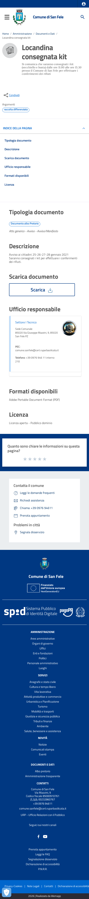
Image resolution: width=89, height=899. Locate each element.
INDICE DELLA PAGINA (19, 128)
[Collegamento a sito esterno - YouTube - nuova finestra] (45, 836)
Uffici (43, 648)
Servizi (42, 675)
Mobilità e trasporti (42, 711)
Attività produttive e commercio (42, 696)
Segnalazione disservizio (42, 859)
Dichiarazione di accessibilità (43, 864)
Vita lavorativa (42, 692)
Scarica (42, 289)
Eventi (42, 754)
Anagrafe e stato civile (43, 682)
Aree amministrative (42, 638)
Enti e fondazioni (42, 653)
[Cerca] (82, 17)
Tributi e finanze (42, 721)
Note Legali (33, 886)
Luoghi (43, 668)
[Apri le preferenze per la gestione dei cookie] (6, 892)
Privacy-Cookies (13, 886)
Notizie (43, 744)
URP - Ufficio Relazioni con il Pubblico (43, 815)
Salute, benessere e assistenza (42, 731)
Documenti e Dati (45, 34)
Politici (42, 658)
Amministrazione (22, 34)
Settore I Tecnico (26, 322)
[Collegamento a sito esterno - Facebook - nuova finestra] (38, 836)
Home (5, 34)
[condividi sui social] (11, 95)
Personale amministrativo (42, 663)
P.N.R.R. (42, 869)
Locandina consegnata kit (16, 38)
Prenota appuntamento (43, 849)
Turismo (42, 706)
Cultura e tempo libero (43, 687)
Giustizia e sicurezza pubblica (42, 716)
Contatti (43, 783)
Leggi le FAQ (42, 854)
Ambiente (43, 726)
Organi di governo (42, 643)
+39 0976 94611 (42, 803)
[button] (84, 4)
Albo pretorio (42, 771)
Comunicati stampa (42, 749)
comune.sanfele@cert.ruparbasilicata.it (42, 808)
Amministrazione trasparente (42, 776)
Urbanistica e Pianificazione (42, 701)
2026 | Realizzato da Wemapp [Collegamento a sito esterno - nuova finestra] (44, 896)
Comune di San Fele (48, 17)
